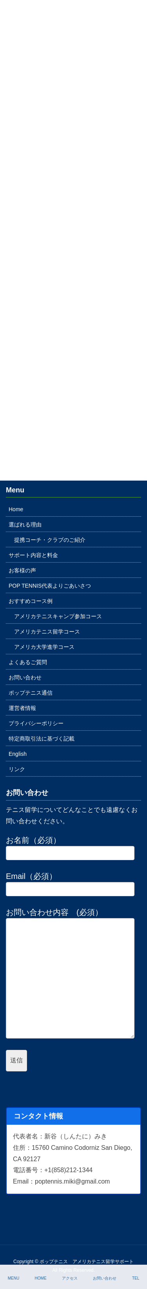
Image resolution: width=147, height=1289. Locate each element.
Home (16, 509)
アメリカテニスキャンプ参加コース (58, 616)
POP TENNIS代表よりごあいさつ (50, 586)
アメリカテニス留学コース (47, 631)
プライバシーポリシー (36, 723)
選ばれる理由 (25, 524)
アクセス (70, 1278)
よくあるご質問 (28, 662)
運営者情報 (22, 708)
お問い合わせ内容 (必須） (73, 973)
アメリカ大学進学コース (44, 647)
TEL (135, 1278)
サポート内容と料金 (33, 555)
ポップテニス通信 (31, 693)
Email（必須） (73, 884)
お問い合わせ (25, 677)
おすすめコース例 (31, 601)
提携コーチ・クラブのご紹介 (49, 540)
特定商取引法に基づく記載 (41, 738)
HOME (41, 1278)
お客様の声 (22, 570)
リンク (17, 769)
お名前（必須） (73, 848)
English (18, 754)
